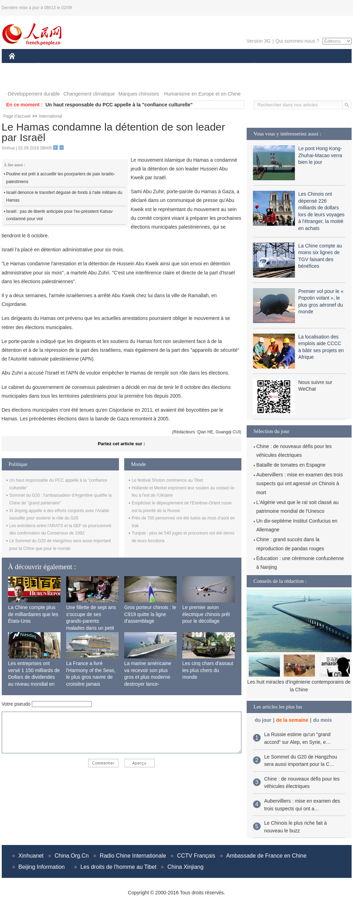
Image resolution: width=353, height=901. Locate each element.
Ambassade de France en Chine (266, 856)
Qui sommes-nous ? (297, 41)
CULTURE (174, 66)
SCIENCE (143, 66)
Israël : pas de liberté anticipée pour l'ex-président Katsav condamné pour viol (59, 215)
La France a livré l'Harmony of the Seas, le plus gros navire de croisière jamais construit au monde (90, 677)
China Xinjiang (185, 867)
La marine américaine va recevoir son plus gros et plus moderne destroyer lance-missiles (147, 677)
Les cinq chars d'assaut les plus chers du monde (207, 670)
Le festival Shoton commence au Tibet (167, 480)
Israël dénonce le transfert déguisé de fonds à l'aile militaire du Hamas (64, 196)
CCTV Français (196, 856)
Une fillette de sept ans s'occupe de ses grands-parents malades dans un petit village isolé (91, 621)
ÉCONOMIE (50, 66)
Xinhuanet (31, 856)
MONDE (83, 66)
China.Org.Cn (72, 856)
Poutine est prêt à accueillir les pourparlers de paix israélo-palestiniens (60, 178)
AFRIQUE (112, 66)
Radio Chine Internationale (133, 856)
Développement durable (34, 94)
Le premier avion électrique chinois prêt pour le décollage (206, 614)
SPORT (278, 66)
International (50, 116)
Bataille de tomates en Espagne (291, 465)
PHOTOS (23, 80)
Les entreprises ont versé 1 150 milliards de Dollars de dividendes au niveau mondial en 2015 (34, 677)
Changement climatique (89, 94)
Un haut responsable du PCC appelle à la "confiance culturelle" (119, 104)
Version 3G (258, 41)
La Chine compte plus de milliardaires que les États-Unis (33, 614)
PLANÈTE (250, 66)
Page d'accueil (17, 116)
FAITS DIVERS (212, 66)
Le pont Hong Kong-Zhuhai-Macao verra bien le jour (320, 155)
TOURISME (308, 66)
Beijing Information (42, 867)
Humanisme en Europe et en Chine (202, 94)
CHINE (20, 66)
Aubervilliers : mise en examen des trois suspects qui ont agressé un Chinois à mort (299, 483)
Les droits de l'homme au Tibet (118, 867)
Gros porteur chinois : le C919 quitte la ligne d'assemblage (150, 614)
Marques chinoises (138, 94)
